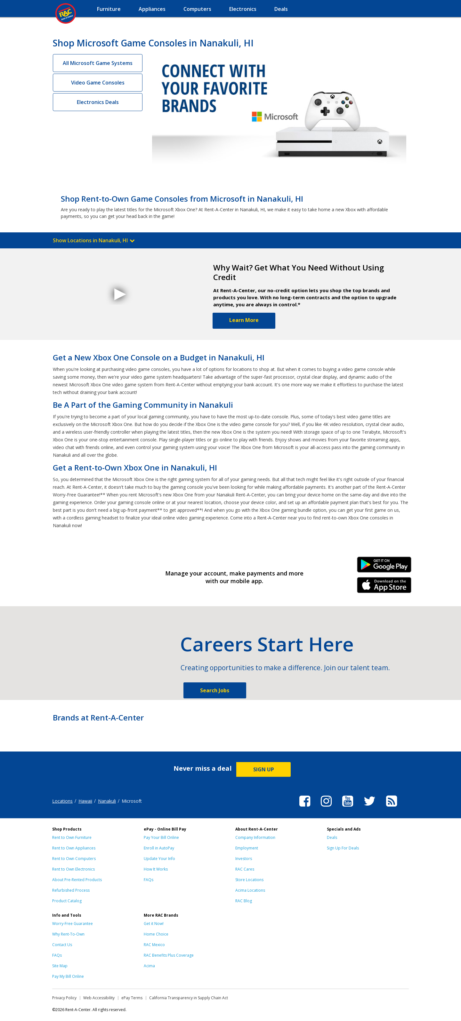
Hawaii (85, 801)
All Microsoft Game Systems (98, 63)
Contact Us (62, 944)
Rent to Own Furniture (72, 837)
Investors (243, 858)
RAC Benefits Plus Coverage (169, 955)
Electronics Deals (98, 102)
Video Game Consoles (98, 82)
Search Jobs (214, 690)
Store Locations (249, 879)
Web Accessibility (99, 998)
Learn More (244, 320)
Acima (149, 966)
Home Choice (156, 934)
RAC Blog (243, 901)
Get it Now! (154, 923)
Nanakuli (107, 801)
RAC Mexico (154, 944)
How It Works (156, 869)
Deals (332, 837)
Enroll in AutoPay (159, 848)
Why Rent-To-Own (68, 934)
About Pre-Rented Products (77, 879)
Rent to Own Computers (74, 858)
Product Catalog (67, 901)
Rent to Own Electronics (73, 869)
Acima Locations (250, 890)
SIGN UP (263, 769)
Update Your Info (159, 858)
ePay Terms (131, 998)
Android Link (384, 566)
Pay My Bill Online (68, 976)
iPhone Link (384, 587)
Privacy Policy (64, 998)
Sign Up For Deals (343, 848)
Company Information (255, 837)
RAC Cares (244, 869)
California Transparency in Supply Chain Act (188, 998)
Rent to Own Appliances (73, 848)
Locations (62, 801)
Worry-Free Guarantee (72, 923)
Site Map (60, 966)
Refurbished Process (71, 890)
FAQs (148, 879)
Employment (246, 848)
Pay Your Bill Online (161, 837)
